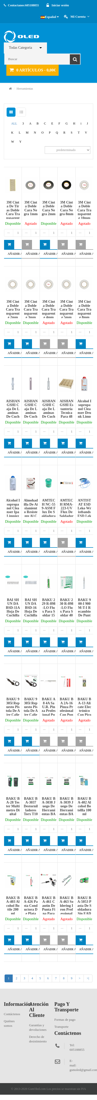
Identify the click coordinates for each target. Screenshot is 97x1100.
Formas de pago (64, 1019)
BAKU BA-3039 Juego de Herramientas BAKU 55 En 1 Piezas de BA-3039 (66, 814)
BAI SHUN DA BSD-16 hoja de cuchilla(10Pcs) (30, 609)
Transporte (61, 1027)
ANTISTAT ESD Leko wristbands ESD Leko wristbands (84, 512)
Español (50, 17)
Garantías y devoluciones (37, 1027)
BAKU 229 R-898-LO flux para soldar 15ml (48, 609)
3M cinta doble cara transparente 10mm (84, 210)
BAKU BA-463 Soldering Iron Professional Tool (66, 907)
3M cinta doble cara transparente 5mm (66, 309)
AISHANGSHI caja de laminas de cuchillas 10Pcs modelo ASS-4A (48, 416)
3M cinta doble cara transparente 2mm (13, 309)
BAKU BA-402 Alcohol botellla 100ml (84, 806)
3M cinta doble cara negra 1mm (31, 208)
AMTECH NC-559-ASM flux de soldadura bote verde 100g (49, 512)
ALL (14, 123)
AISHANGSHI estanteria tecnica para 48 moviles (66, 410)
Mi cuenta (79, 16)
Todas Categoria (20, 47)
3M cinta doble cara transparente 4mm (49, 309)
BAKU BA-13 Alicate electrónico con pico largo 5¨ (84, 708)
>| (88, 978)
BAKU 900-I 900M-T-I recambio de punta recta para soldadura (84, 613)
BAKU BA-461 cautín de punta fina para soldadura (49, 909)
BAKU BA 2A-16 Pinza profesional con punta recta (66, 708)
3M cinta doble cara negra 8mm (66, 208)
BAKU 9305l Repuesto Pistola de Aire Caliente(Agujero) (31, 710)
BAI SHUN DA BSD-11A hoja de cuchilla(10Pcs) (13, 609)
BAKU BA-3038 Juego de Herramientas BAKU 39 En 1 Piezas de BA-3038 (48, 814)
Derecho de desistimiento (37, 1039)
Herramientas (25, 88)
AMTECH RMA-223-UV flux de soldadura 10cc (66, 510)
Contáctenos (12, 1014)
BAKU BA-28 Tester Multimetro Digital (13, 806)
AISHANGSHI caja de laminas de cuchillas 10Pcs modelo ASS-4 (31, 414)
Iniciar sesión (60, 5)
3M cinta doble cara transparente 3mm (31, 309)
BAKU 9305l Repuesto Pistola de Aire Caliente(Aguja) (13, 710)
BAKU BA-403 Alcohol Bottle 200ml (13, 905)
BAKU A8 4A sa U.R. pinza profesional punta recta (49, 710)
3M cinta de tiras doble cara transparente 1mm (13, 212)
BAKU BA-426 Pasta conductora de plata (31, 905)
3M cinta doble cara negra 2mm (48, 208)
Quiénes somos (9, 1023)
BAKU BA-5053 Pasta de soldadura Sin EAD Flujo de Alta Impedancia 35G (84, 913)
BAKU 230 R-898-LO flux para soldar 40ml (66, 609)
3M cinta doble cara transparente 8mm (84, 309)
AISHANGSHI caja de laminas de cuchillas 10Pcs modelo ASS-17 (13, 414)
